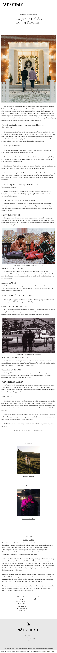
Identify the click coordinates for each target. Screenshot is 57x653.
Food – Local (20, 606)
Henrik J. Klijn (27, 430)
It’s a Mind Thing (28, 477)
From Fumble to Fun (28, 519)
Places (20, 611)
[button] (46, 4)
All (20, 599)
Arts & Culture (20, 602)
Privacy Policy (46, 651)
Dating (24, 14)
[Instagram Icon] (35, 599)
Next (27, 486)
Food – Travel (21, 608)
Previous (29, 444)
